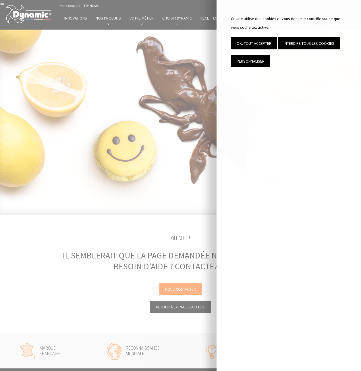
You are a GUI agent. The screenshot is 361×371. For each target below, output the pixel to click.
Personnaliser (251, 61)
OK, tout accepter (254, 43)
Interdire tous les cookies (309, 43)
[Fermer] (2, 4)
